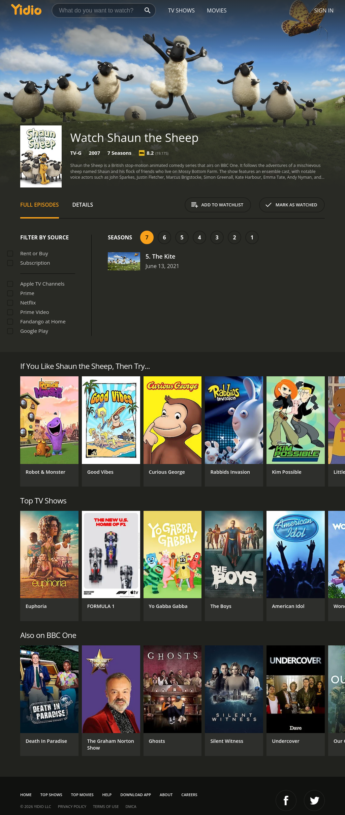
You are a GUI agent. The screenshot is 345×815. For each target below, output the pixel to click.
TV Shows (181, 10)
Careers (189, 794)
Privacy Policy (72, 806)
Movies (217, 10)
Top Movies (82, 794)
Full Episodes (39, 204)
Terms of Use (106, 806)
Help (107, 794)
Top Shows (51, 794)
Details (82, 204)
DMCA (130, 806)
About (166, 794)
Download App (135, 794)
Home (26, 794)
